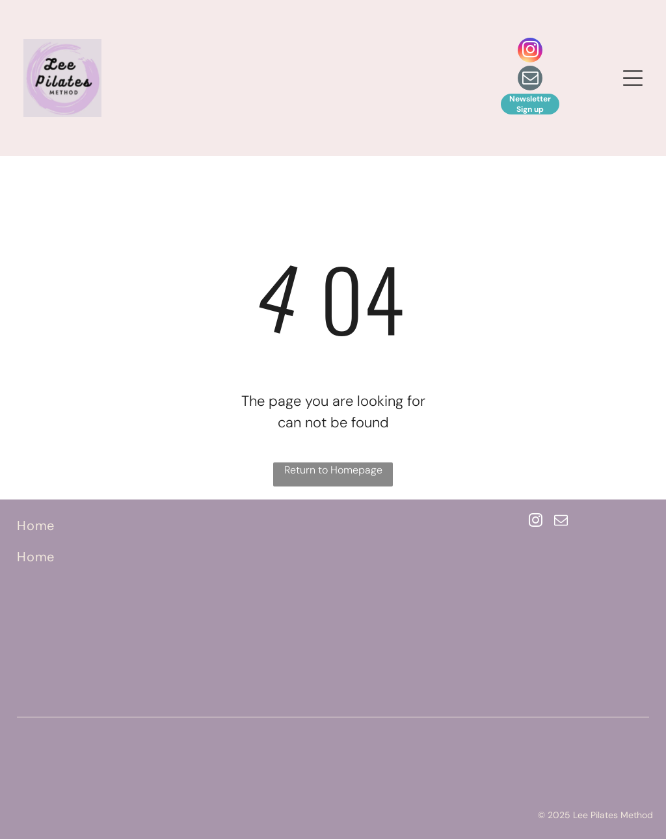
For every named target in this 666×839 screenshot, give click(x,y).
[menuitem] (117, 525)
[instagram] (530, 52)
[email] (530, 80)
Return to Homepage (333, 470)
